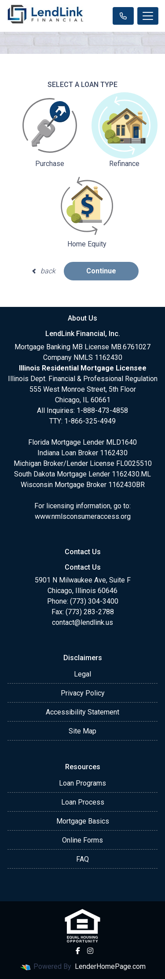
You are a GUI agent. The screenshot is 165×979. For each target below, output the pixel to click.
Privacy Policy (83, 693)
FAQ (82, 859)
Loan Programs (82, 783)
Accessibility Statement (82, 712)
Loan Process (82, 802)
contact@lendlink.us (82, 622)
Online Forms (82, 840)
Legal (82, 674)
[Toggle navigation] (147, 16)
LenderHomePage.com (110, 966)
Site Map (82, 731)
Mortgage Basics (82, 821)
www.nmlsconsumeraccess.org (83, 516)
